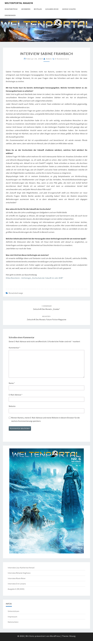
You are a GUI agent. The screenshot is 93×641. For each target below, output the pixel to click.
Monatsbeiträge (11, 9)
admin (49, 59)
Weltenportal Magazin (19, 2)
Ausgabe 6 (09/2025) (16, 589)
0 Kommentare (62, 59)
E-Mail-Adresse (15, 394)
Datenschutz (13, 622)
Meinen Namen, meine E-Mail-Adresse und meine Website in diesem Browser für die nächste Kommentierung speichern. (45, 419)
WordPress (55, 636)
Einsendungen (10, 15)
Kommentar (14, 347)
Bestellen (38, 9)
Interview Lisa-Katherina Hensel (21, 567)
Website (12, 406)
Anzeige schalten (69, 9)
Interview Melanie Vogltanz (19, 573)
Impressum (12, 616)
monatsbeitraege (16, 293)
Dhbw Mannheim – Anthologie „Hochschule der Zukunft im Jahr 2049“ (34, 278)
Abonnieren (25, 9)
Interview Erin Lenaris (17, 583)
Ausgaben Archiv (51, 9)
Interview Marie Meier (17, 578)
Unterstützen (13, 611)
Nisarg (72, 636)
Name (12, 383)
